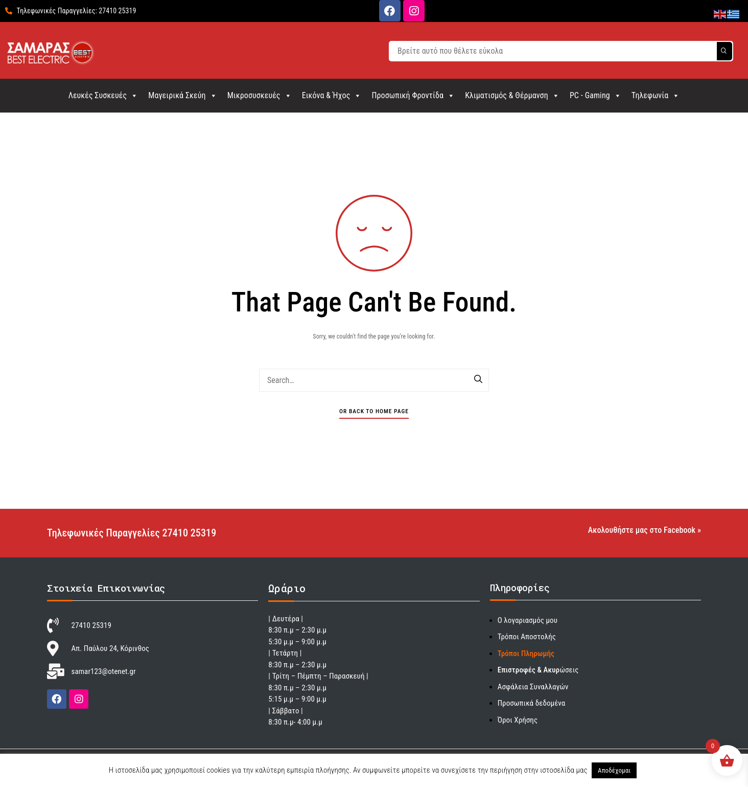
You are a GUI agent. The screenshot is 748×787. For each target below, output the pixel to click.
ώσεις (538, 669)
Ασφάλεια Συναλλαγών (533, 686)
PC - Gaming (595, 95)
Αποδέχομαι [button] (614, 770)
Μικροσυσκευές (259, 95)
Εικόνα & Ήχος (332, 95)
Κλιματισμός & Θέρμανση (512, 95)
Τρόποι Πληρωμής (526, 653)
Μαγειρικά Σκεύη (182, 95)
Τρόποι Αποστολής (527, 636)
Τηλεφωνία (656, 95)
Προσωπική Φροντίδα (413, 95)
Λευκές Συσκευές (103, 95)
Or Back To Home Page (374, 411)
